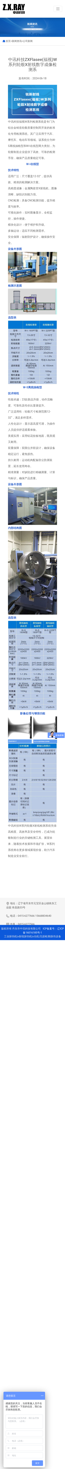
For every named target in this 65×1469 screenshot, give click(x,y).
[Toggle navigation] (58, 9)
